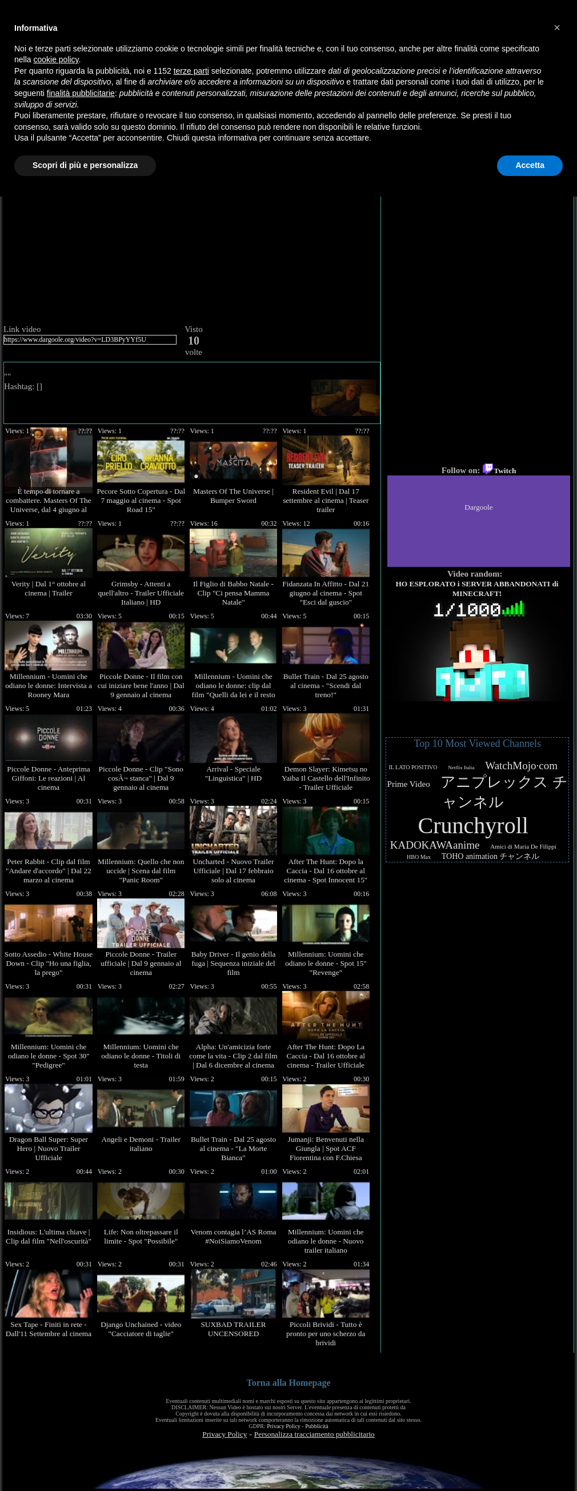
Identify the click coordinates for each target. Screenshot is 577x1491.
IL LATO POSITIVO (413, 767)
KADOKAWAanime (435, 845)
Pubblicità (316, 1426)
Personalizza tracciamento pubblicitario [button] (314, 1434)
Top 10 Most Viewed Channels (477, 743)
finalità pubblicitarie (81, 93)
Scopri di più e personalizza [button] (85, 165)
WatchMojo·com (521, 766)
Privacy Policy (283, 1426)
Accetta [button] (529, 165)
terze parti (191, 70)
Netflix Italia (461, 767)
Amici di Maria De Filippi (523, 846)
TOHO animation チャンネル (491, 856)
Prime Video (408, 784)
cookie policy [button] (55, 59)
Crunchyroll (473, 825)
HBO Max (419, 857)
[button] (557, 27)
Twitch (499, 470)
